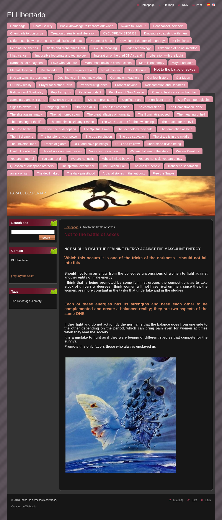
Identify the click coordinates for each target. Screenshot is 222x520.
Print (199, 5)
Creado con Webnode (23, 506)
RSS (185, 5)
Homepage (147, 5)
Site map (168, 5)
